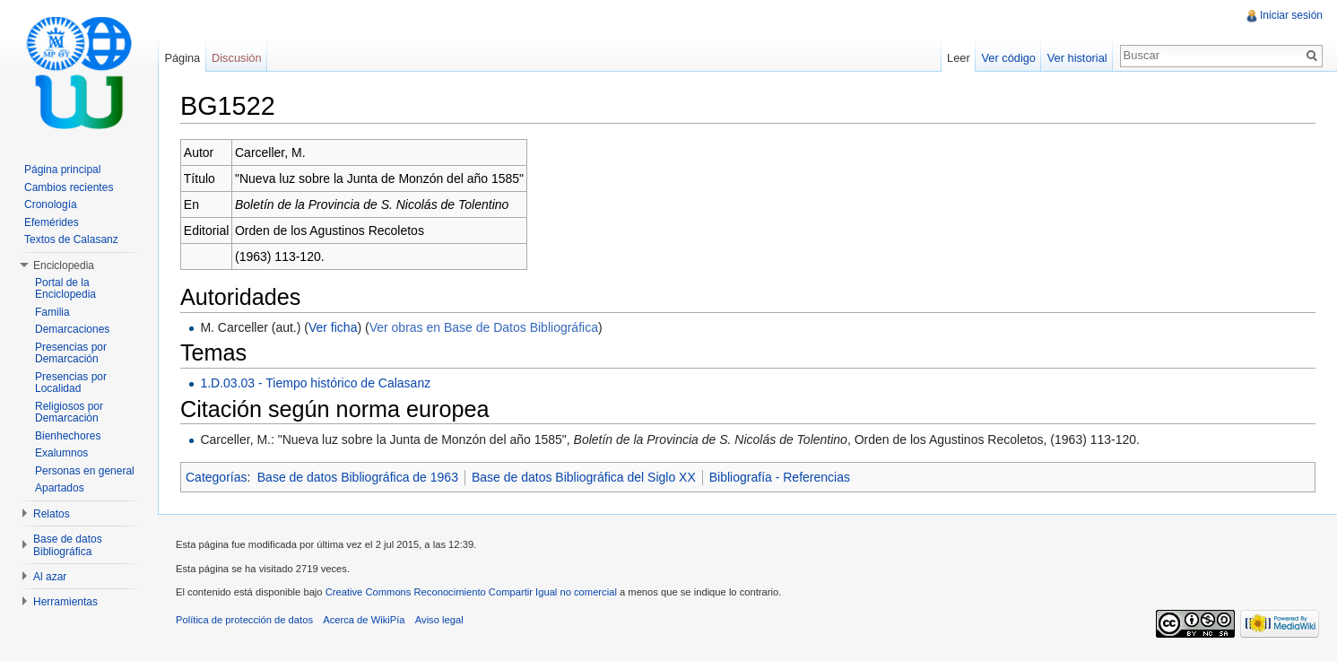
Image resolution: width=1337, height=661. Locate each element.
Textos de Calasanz (71, 239)
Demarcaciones (72, 329)
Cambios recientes (68, 187)
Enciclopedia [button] (63, 265)
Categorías (216, 477)
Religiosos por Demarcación (69, 412)
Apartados (59, 488)
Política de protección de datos (244, 619)
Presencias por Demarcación (71, 353)
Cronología (50, 204)
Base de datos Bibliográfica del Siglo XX (584, 477)
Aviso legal (439, 619)
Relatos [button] (51, 514)
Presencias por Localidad (71, 383)
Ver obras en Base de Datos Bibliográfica (483, 327)
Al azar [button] (49, 576)
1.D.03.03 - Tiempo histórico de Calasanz (315, 383)
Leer (958, 58)
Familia (52, 312)
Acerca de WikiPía (363, 619)
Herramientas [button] (65, 602)
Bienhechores (67, 436)
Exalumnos (61, 453)
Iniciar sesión (1291, 15)
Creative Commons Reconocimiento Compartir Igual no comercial (471, 592)
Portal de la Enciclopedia (65, 288)
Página (182, 58)
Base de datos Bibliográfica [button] (67, 545)
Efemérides (51, 222)
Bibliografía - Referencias (779, 477)
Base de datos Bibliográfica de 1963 (357, 477)
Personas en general (85, 471)
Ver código (1008, 58)
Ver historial (1077, 58)
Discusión (236, 58)
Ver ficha (332, 327)
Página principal (62, 169)
